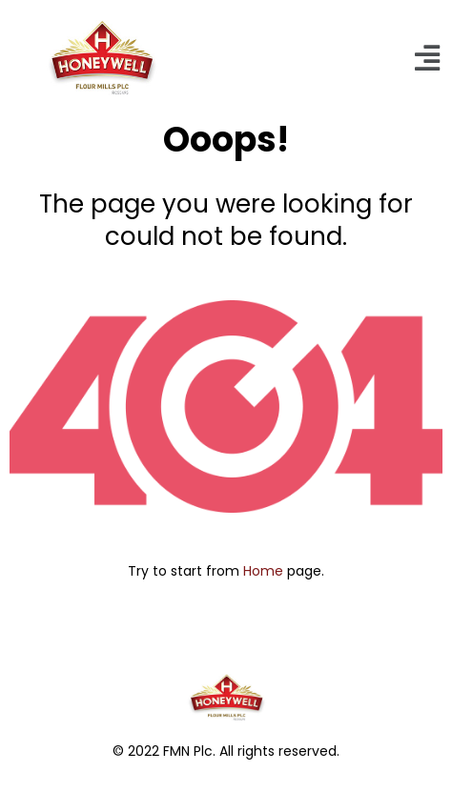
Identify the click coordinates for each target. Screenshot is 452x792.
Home (263, 570)
